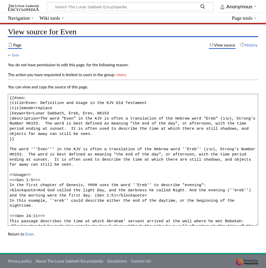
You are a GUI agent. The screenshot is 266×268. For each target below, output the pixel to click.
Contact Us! (141, 261)
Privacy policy (19, 261)
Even (15, 55)
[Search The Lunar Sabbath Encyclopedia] (130, 6)
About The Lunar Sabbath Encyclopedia (69, 261)
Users (121, 74)
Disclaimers (117, 261)
